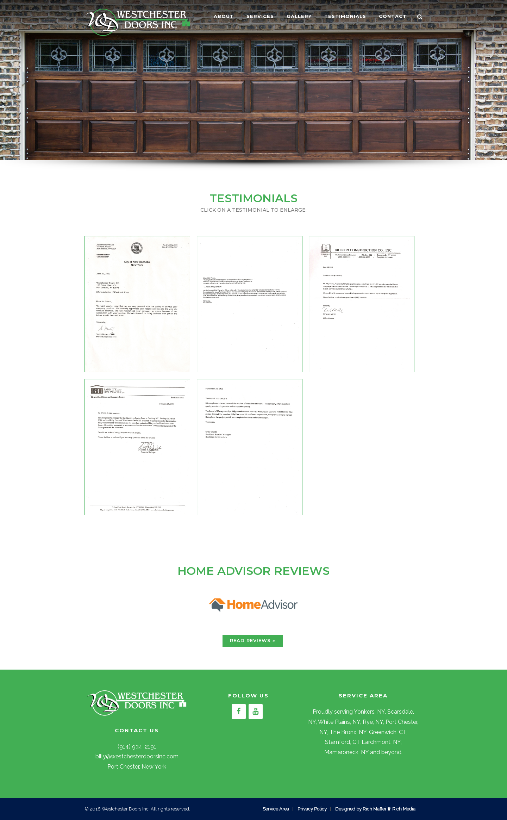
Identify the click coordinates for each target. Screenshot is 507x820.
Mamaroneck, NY (346, 752)
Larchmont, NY (381, 742)
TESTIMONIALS (345, 16)
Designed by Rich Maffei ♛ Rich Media (375, 809)
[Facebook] (239, 711)
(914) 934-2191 (137, 746)
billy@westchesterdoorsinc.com (137, 756)
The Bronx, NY (348, 732)
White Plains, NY (339, 722)
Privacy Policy (312, 809)
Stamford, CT (342, 742)
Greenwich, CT (387, 732)
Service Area (276, 809)
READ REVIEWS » (252, 640)
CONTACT (393, 16)
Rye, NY (373, 722)
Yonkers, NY (369, 711)
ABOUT (224, 16)
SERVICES (260, 16)
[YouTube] (256, 711)
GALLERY (299, 16)
